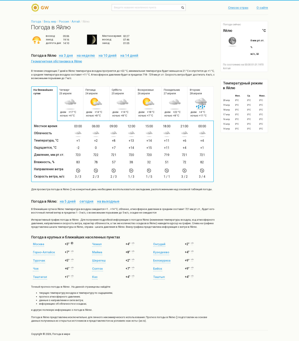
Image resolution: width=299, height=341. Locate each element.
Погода (36, 21)
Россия (64, 21)
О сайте (262, 7)
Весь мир (50, 21)
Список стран (238, 7)
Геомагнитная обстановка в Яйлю (56, 61)
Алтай (76, 21)
